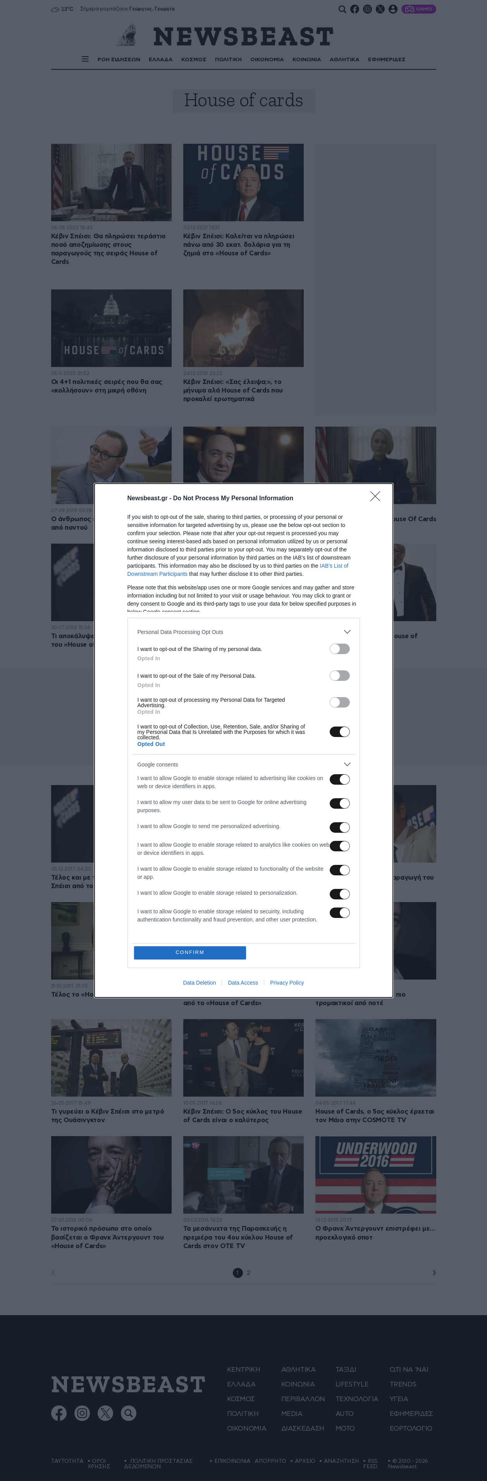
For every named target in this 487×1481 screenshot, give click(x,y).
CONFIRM (190, 953)
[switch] (340, 649)
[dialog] (244, 740)
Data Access (243, 983)
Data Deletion (199, 983)
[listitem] (244, 632)
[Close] (377, 498)
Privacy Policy (287, 983)
